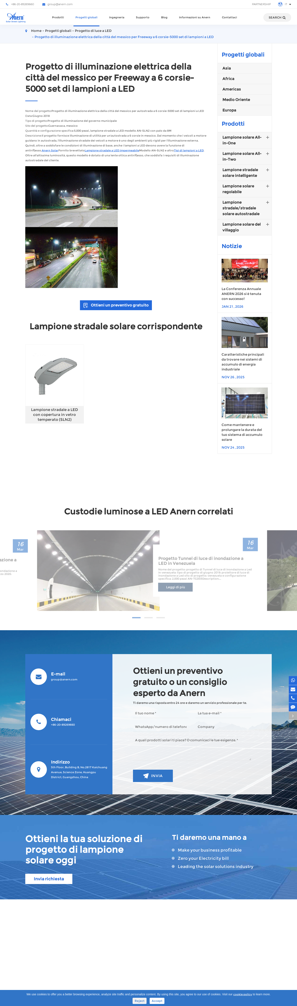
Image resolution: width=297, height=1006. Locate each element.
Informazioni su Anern (194, 21)
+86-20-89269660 (20, 4)
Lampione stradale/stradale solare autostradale (246, 207)
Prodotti (58, 21)
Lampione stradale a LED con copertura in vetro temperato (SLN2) (54, 414)
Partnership (261, 4)
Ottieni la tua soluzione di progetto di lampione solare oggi (83, 849)
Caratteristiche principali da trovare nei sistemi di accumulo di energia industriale (243, 362)
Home (36, 31)
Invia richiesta (49, 878)
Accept (157, 1001)
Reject (139, 1001)
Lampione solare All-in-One (246, 139)
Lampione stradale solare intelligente (246, 172)
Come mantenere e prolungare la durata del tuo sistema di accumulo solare (242, 432)
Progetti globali (86, 21)
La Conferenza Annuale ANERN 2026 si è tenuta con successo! (241, 294)
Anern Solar (50, 150)
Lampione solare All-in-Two (246, 156)
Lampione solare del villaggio (246, 226)
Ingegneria (116, 21)
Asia (226, 68)
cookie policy (242, 994)
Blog (164, 21)
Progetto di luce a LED (93, 31)
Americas (231, 89)
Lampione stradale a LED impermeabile (112, 150)
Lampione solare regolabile (246, 188)
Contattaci (229, 21)
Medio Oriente (236, 99)
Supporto (142, 21)
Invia (153, 776)
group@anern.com (57, 4)
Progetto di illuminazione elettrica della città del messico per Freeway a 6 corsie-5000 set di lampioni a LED (124, 37)
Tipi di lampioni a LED (189, 150)
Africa (228, 79)
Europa (229, 110)
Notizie (232, 246)
